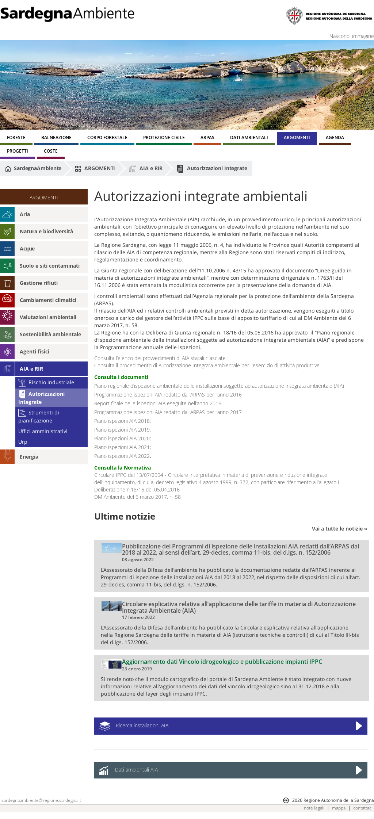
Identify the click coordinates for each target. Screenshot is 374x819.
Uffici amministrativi (43, 431)
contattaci (363, 808)
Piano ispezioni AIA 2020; (122, 438)
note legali (314, 808)
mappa (339, 808)
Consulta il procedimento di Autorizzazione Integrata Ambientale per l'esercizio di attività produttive (207, 365)
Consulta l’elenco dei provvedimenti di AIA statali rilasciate (160, 358)
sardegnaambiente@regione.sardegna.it (41, 800)
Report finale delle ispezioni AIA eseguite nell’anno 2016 (157, 403)
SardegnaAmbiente (33, 168)
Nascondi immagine (351, 35)
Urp (22, 441)
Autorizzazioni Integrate (211, 169)
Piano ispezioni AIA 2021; (122, 447)
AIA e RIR (146, 169)
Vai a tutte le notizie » (339, 528)
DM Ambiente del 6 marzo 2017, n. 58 (137, 496)
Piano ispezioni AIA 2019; (122, 429)
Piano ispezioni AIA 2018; (122, 420)
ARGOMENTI (95, 168)
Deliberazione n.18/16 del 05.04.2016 (137, 489)
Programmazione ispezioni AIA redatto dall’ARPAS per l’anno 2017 (168, 412)
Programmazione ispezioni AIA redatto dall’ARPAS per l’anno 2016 (168, 394)
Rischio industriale (46, 382)
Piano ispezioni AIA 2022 (122, 455)
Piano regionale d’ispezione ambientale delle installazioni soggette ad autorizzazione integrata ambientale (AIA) (219, 385)
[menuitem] (16, 138)
